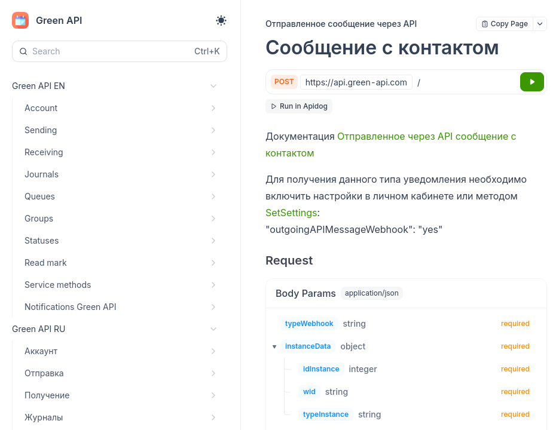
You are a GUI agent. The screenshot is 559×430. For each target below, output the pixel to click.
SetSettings (291, 213)
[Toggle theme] (221, 20)
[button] (270, 346)
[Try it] (532, 81)
